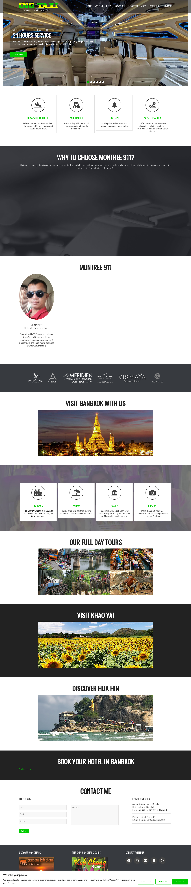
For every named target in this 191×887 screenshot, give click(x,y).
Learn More (18, 54)
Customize (146, 881)
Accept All (180, 881)
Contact (167, 6)
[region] (95, 879)
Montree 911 (154, 6)
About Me (99, 6)
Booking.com (25, 763)
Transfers (133, 6)
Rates (108, 6)
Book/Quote (119, 6)
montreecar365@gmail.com (152, 813)
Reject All (163, 881)
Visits (143, 6)
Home (89, 6)
